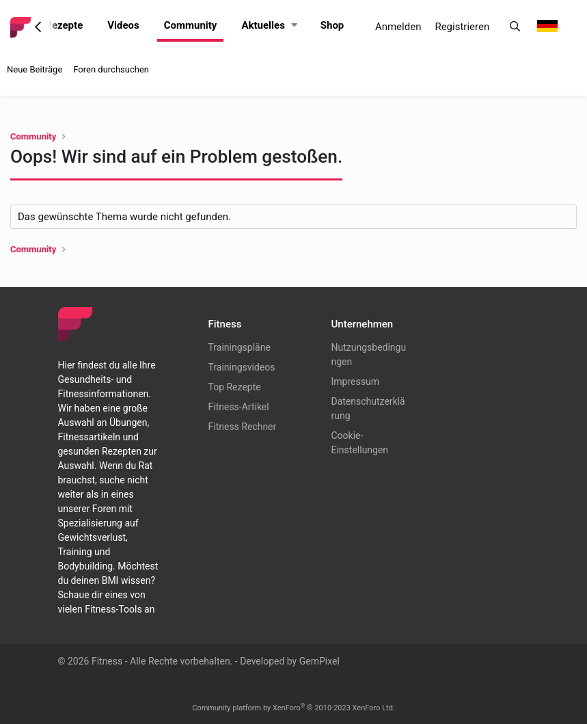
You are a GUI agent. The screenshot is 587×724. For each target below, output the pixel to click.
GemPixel (319, 661)
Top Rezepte (234, 386)
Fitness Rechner (242, 426)
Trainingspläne (239, 347)
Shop (332, 25)
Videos (123, 25)
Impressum (355, 381)
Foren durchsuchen (111, 69)
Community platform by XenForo (293, 707)
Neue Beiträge (34, 69)
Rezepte (64, 25)
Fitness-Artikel (238, 406)
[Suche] (515, 27)
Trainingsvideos (241, 367)
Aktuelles (262, 25)
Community (190, 25)
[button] (294, 25)
